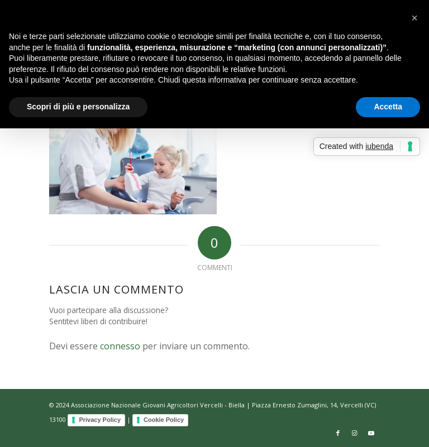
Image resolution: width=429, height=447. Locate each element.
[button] (414, 18)
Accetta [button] (388, 106)
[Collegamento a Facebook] (338, 433)
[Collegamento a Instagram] (354, 433)
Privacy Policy (100, 419)
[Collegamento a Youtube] (371, 433)
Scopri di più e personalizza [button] (78, 106)
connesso (120, 346)
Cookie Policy (164, 419)
